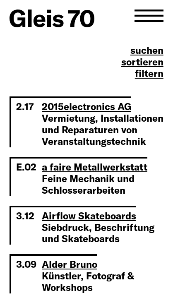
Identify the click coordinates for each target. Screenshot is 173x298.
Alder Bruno (69, 264)
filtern (149, 73)
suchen (146, 50)
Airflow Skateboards (89, 216)
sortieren (142, 62)
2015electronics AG (86, 107)
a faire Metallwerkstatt (94, 167)
